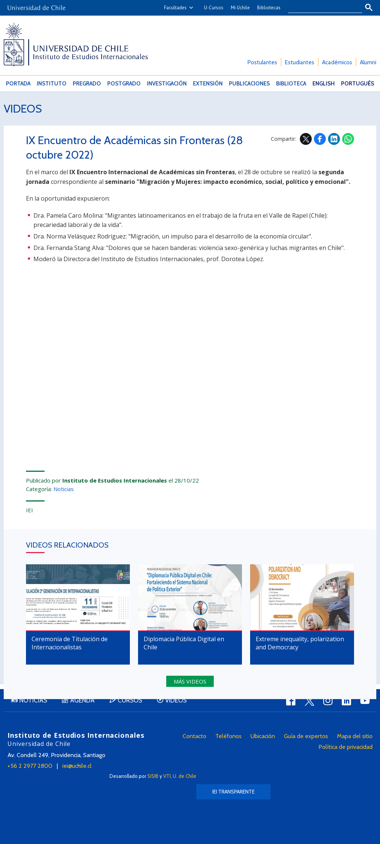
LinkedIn (334, 139)
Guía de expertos (306, 736)
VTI (167, 776)
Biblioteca (291, 83)
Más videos (190, 681)
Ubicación (262, 736)
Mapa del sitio (355, 736)
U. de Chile (184, 776)
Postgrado (124, 83)
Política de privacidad (345, 746)
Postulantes (262, 62)
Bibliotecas (269, 7)
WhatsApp (348, 139)
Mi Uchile (240, 7)
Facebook (320, 139)
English (323, 83)
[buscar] (320, 8)
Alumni (368, 62)
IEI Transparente (233, 791)
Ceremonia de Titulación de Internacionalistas (70, 643)
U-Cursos (213, 7)
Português (357, 83)
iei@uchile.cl (77, 765)
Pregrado (87, 83)
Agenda (82, 700)
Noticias (63, 489)
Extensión (208, 83)
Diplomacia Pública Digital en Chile (184, 643)
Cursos (130, 700)
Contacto (194, 736)
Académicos (337, 62)
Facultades (175, 7)
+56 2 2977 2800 (29, 765)
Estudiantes (299, 62)
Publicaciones (249, 83)
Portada (18, 83)
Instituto (51, 83)
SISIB (152, 776)
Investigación (167, 83)
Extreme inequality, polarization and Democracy (300, 643)
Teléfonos (228, 736)
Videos (23, 109)
